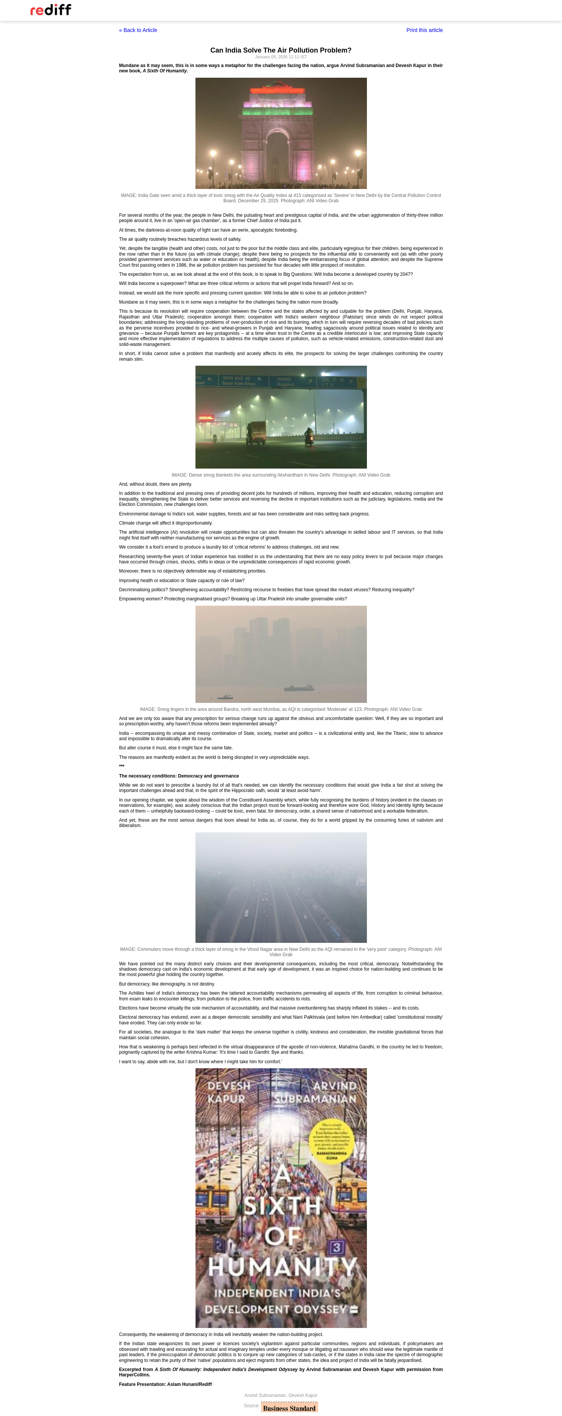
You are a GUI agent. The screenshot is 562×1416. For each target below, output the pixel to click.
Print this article (425, 30)
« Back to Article (138, 30)
